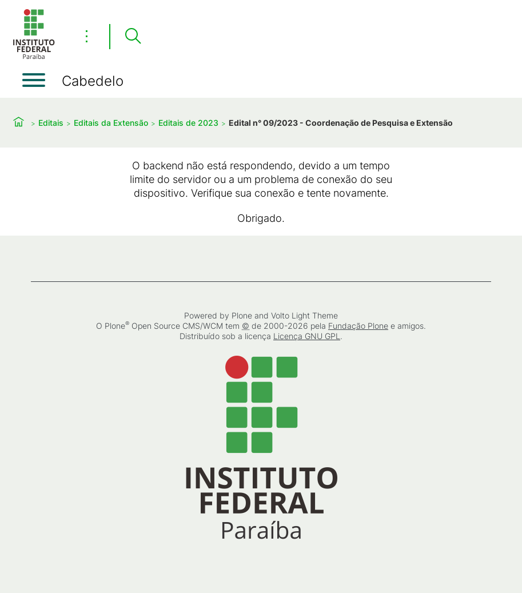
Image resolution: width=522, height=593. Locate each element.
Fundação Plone (358, 326)
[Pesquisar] (132, 36)
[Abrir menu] (34, 80)
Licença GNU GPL (306, 336)
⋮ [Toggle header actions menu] (86, 36)
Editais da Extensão (111, 123)
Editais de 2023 (188, 123)
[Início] (33, 57)
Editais (50, 123)
